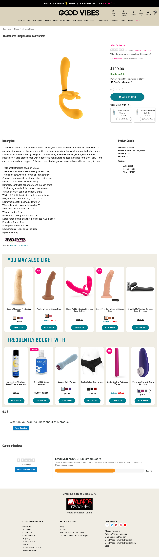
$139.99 (140, 320)
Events (63, 529)
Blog (62, 526)
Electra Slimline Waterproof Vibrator (117, 383)
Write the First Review (143, 50)
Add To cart (127, 97)
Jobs (107, 546)
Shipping (26, 538)
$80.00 (19, 321)
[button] (14, 318)
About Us (26, 529)
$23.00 (16, 393)
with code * (79, 3)
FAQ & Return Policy (31, 547)
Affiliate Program (112, 531)
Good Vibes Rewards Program (118, 540)
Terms (25, 544)
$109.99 (79, 320)
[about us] (140, 14)
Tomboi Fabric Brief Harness (92, 382)
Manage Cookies (29, 550)
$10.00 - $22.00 (41, 393)
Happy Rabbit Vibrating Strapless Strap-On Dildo (79, 310)
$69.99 (67, 393)
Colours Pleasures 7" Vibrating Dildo (18, 310)
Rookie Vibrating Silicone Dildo (49, 309)
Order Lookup (28, 535)
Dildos (16, 29)
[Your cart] (155, 13)
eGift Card (27, 526)
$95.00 (143, 394)
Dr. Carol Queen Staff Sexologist (74, 535)
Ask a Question (116, 58)
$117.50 (92, 393)
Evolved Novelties (19, 245)
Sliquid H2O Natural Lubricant (41, 383)
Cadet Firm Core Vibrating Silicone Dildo (110, 310)
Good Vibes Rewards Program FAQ (121, 543)
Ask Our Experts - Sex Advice (73, 532)
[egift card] (113, 14)
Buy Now (18, 327)
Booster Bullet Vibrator (67, 382)
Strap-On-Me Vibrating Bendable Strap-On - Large (140, 310)
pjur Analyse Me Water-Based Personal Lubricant (16, 383)
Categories (7, 29)
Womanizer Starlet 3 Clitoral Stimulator (143, 383)
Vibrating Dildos (28, 29)
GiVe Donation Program (115, 537)
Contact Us (27, 532)
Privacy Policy (28, 541)
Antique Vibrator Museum (116, 534)
